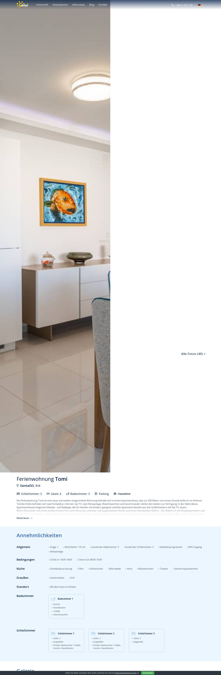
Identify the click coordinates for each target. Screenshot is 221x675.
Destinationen (60, 4)
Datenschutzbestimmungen (126, 673)
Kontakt (103, 4)
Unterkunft (42, 4)
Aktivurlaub (78, 4)
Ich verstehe (148, 673)
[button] (201, 5)
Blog (91, 4)
